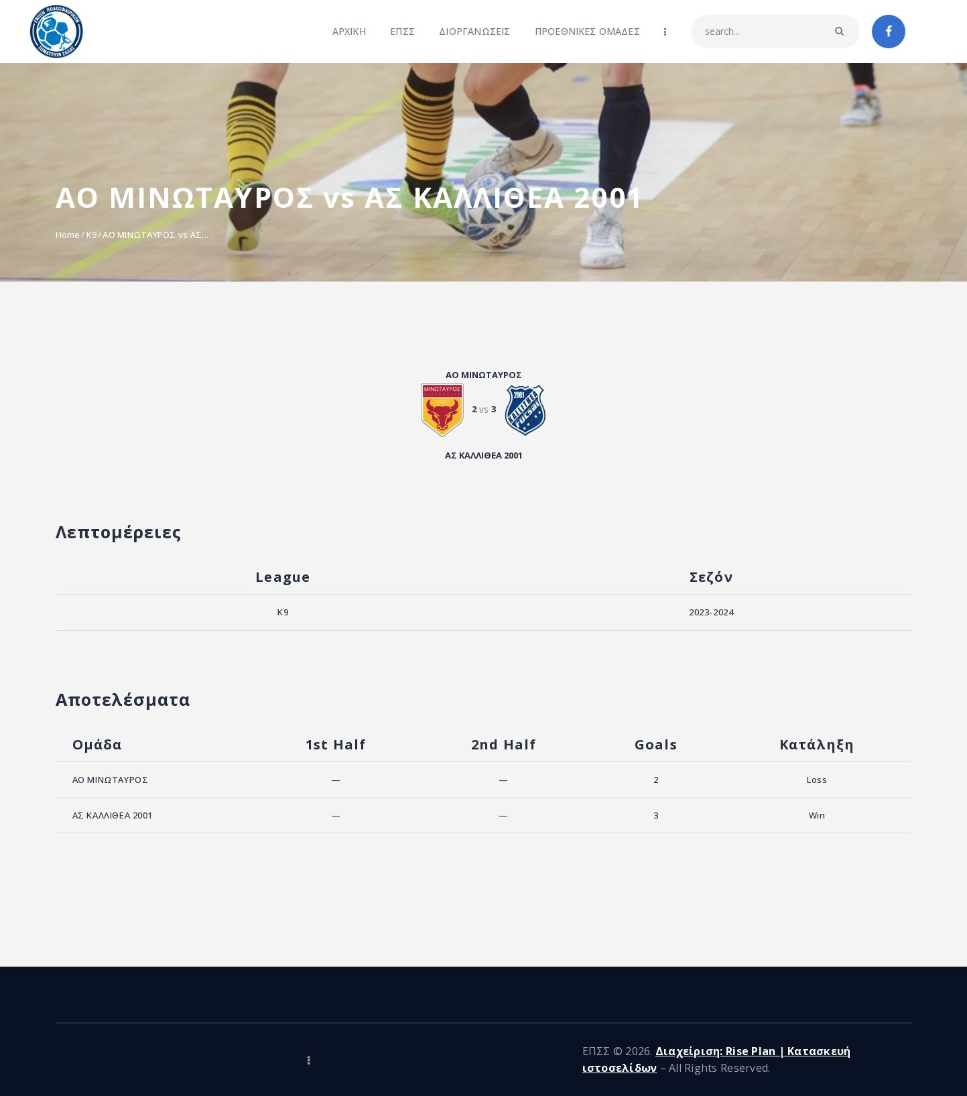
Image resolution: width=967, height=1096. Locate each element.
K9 (91, 235)
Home (68, 235)
